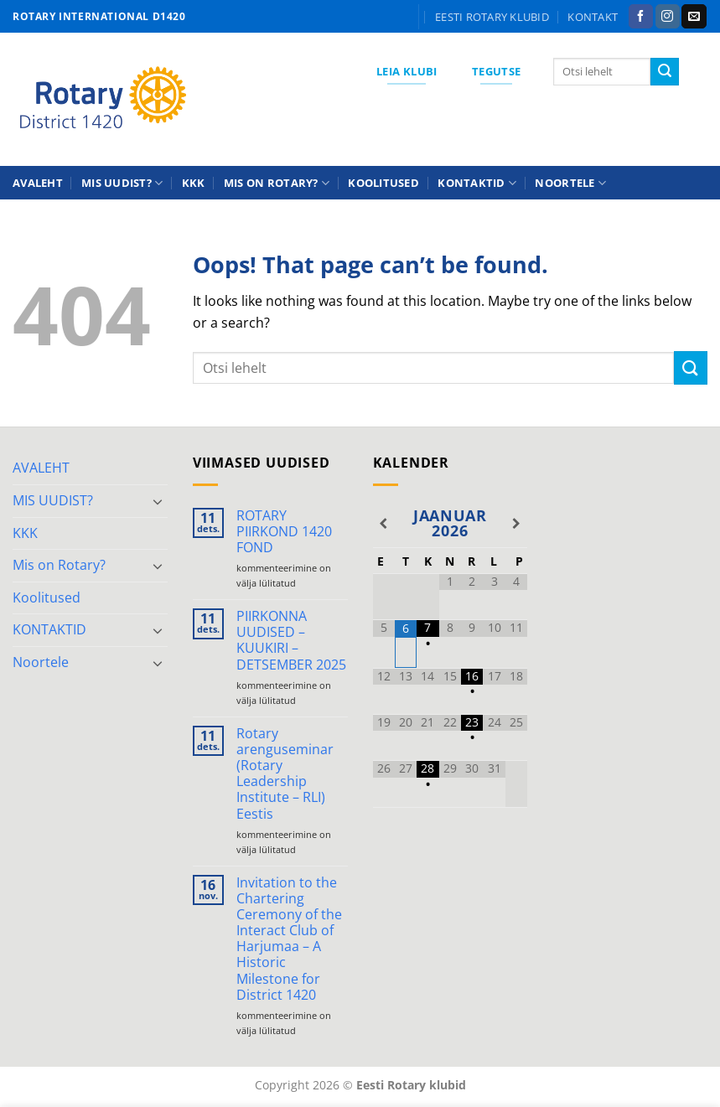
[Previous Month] (384, 524)
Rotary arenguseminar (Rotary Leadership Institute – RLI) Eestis (285, 774)
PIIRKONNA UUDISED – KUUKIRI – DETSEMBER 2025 (291, 640)
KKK (193, 182)
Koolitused (383, 182)
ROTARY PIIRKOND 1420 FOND (284, 532)
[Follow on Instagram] (667, 16)
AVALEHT (38, 182)
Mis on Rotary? (276, 183)
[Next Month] (516, 524)
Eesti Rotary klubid (492, 16)
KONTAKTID (477, 183)
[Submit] (664, 72)
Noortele (570, 183)
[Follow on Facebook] (641, 16)
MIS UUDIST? (122, 183)
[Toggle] (158, 501)
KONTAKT (592, 16)
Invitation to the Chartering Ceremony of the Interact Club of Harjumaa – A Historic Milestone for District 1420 (289, 939)
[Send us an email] (693, 16)
